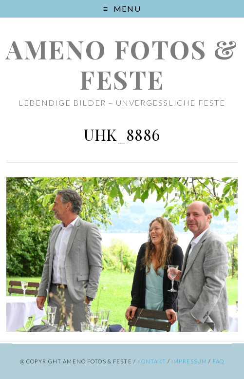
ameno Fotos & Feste (122, 64)
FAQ (218, 361)
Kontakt (151, 361)
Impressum (189, 361)
